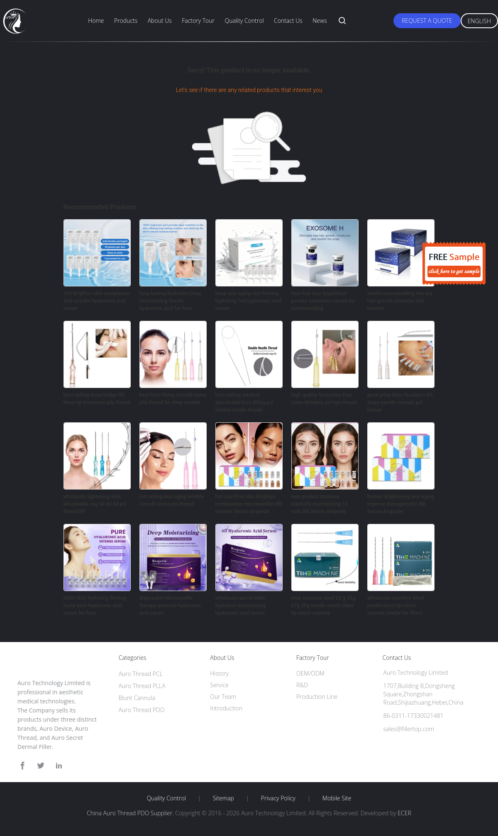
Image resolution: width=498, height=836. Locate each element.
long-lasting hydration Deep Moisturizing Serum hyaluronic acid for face (170, 301)
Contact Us (288, 20)
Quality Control (244, 20)
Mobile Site (336, 798)
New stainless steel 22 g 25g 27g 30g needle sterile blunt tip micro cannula (323, 605)
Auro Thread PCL (141, 674)
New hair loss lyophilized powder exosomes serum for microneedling (323, 301)
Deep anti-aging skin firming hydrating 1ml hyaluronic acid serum (248, 301)
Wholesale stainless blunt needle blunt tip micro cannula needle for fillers (396, 605)
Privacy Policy (278, 798)
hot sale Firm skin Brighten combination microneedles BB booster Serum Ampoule (249, 504)
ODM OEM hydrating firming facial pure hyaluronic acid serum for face (94, 605)
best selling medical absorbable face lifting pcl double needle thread (244, 402)
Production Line (316, 696)
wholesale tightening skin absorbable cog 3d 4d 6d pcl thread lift (95, 504)
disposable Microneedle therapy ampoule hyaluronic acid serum (170, 605)
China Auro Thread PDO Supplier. (131, 813)
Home (96, 20)
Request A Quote (427, 20)
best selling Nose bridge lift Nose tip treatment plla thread (96, 398)
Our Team (223, 696)
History (219, 673)
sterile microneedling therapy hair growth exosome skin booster (400, 301)
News (319, 20)
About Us (160, 20)
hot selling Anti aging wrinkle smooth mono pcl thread (171, 500)
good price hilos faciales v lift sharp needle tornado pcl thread (400, 402)
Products (125, 20)
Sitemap (223, 798)
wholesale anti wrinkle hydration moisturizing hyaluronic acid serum (240, 605)
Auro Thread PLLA (142, 686)
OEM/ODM (310, 673)
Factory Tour (198, 20)
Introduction (226, 708)
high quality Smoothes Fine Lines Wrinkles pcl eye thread (324, 398)
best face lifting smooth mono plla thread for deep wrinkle (173, 398)
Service (219, 685)
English (479, 21)
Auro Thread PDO (142, 710)
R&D (302, 685)
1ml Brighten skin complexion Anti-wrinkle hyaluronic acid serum (96, 301)
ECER (404, 813)
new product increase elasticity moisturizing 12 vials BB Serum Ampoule (319, 504)
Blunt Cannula (137, 698)
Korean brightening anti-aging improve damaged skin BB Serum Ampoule (400, 504)
